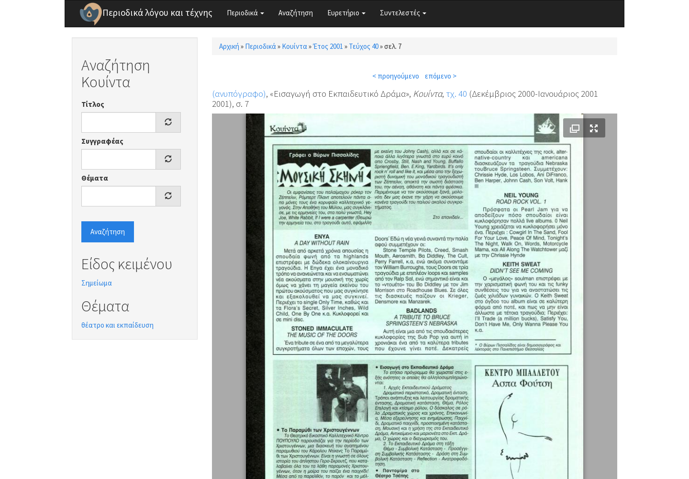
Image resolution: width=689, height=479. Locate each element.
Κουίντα (294, 46)
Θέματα (94, 177)
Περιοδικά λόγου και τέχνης (157, 12)
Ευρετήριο (346, 12)
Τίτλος (92, 104)
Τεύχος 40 (363, 46)
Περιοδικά (245, 12)
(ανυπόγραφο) (239, 93)
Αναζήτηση (295, 12)
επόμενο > (440, 75)
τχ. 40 (456, 93)
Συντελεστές (403, 12)
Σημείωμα (96, 282)
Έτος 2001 (328, 46)
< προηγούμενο (395, 75)
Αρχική (229, 46)
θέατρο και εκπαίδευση (117, 325)
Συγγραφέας (102, 141)
